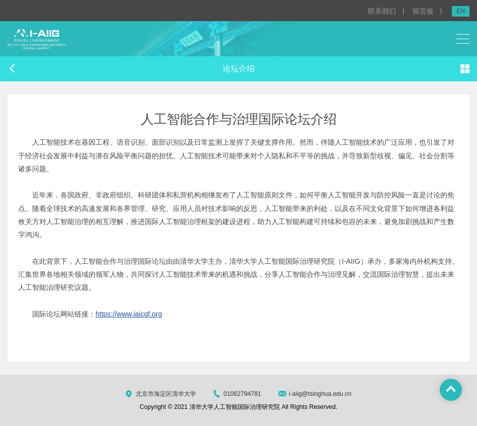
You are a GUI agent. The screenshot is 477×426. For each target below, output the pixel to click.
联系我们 (382, 11)
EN (460, 11)
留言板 (423, 11)
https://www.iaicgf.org (129, 314)
